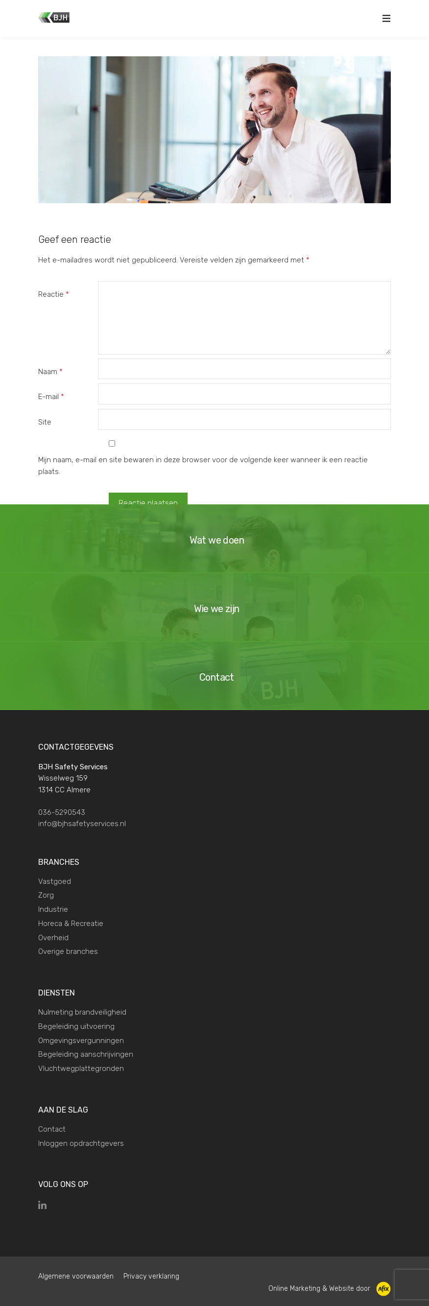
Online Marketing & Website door (329, 1288)
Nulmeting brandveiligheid (82, 1012)
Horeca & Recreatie (70, 923)
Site (44, 422)
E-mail (51, 396)
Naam (50, 371)
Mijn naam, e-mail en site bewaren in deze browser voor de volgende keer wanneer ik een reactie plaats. (203, 465)
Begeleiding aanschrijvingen (85, 1054)
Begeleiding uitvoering (76, 1026)
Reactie (53, 294)
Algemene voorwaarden (76, 1276)
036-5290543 (61, 812)
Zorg (46, 895)
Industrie (53, 909)
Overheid (53, 937)
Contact (52, 1129)
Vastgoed (54, 881)
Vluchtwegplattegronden (81, 1068)
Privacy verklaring (151, 1276)
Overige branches (68, 951)
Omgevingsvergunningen (81, 1040)
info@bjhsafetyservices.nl (82, 823)
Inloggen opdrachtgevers (81, 1143)
